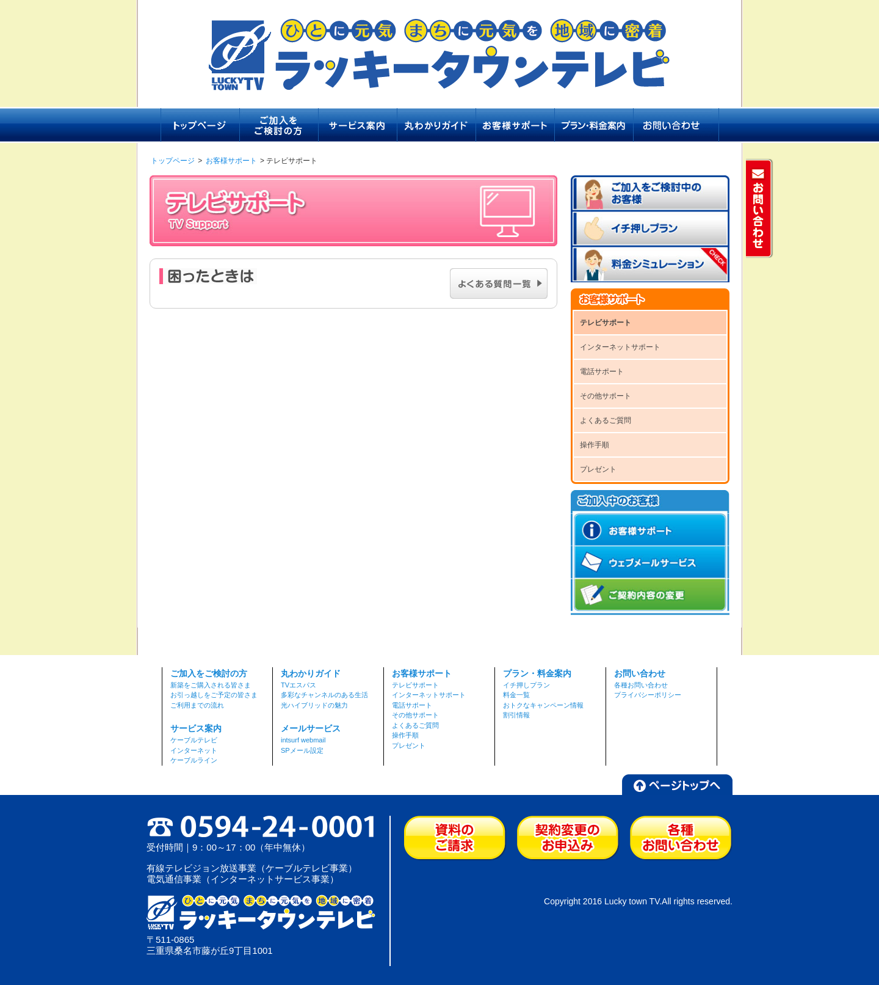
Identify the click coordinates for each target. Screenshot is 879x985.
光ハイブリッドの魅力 (314, 705)
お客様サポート (231, 160)
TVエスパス (298, 685)
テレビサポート (605, 322)
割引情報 (516, 715)
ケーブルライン (193, 760)
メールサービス (311, 728)
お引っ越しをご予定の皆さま (214, 694)
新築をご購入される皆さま (210, 685)
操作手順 (594, 445)
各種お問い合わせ (641, 685)
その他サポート (605, 396)
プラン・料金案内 (537, 673)
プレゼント (598, 469)
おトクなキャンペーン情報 (543, 705)
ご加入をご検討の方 (208, 673)
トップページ (173, 160)
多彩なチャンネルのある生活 (324, 694)
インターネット (193, 750)
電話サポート (602, 371)
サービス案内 (196, 728)
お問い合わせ (639, 673)
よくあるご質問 (605, 420)
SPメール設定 (302, 750)
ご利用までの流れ (197, 705)
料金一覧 (516, 694)
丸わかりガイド (311, 673)
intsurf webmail (303, 740)
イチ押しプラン (526, 685)
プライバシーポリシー (647, 694)
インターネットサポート (620, 347)
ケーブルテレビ (193, 740)
